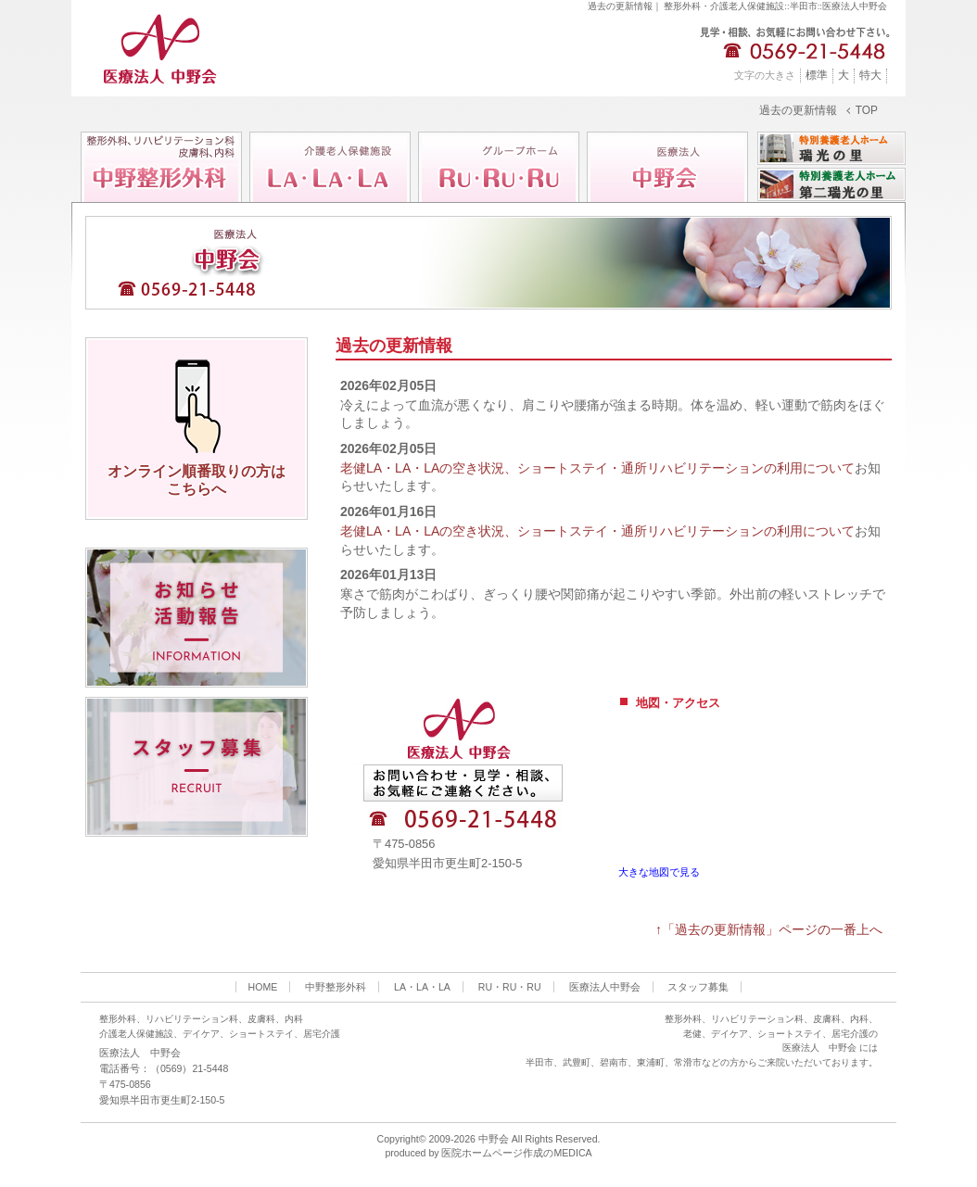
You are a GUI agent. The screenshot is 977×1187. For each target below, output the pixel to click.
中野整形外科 (335, 986)
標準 (817, 75)
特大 (870, 75)
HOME (263, 986)
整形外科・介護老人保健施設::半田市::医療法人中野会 (775, 6)
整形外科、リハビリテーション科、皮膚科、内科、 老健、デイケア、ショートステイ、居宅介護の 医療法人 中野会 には (771, 1033)
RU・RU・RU (509, 986)
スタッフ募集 (698, 986)
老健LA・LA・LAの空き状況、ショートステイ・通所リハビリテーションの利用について (597, 468)
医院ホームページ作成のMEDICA (516, 1152)
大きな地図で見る (659, 872)
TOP (867, 111)
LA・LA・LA (422, 986)
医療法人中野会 (605, 986)
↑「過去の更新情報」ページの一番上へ (768, 929)
